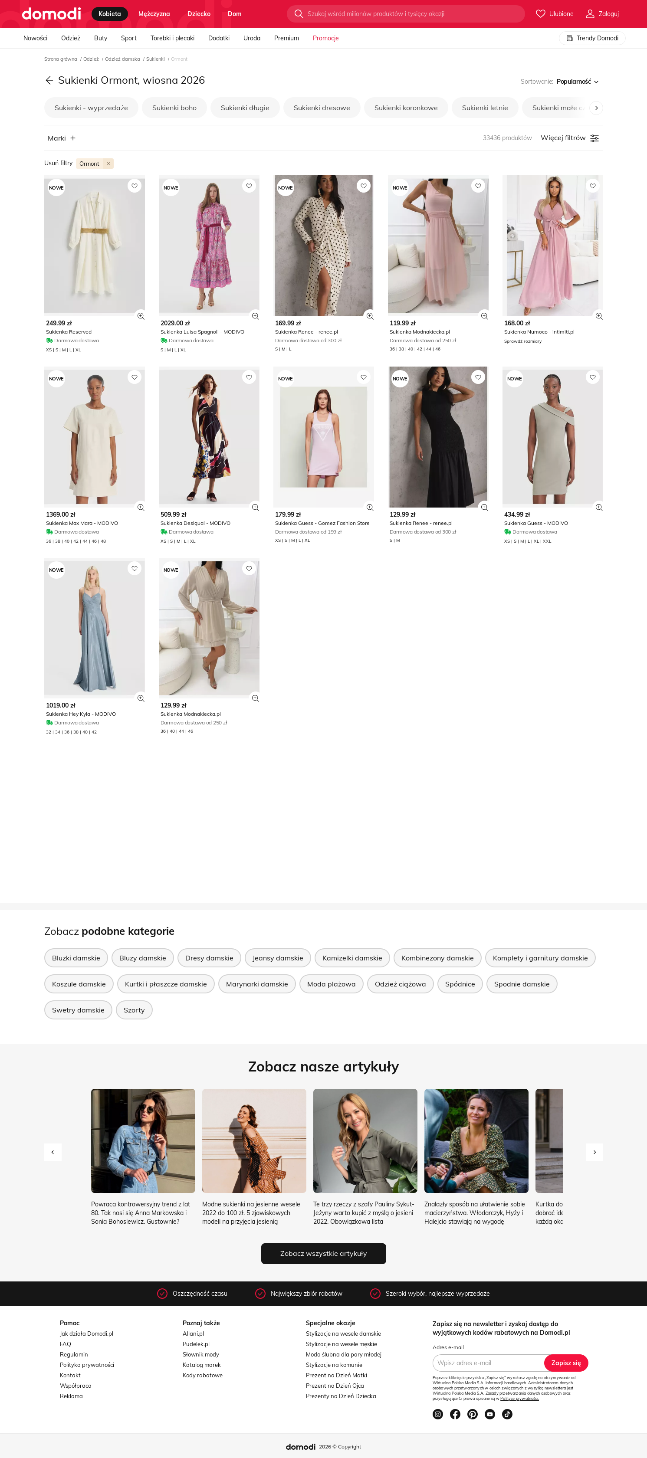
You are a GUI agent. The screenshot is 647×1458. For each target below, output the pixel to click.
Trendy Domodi (592, 38)
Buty (100, 38)
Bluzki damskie (76, 957)
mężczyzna (154, 14)
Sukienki (156, 59)
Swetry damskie (78, 1010)
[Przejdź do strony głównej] (51, 14)
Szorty (134, 1010)
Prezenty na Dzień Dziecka (341, 1395)
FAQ (65, 1343)
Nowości (35, 38)
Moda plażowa (331, 984)
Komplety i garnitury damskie (540, 957)
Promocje (326, 38)
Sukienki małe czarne (566, 107)
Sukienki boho (174, 107)
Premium (286, 38)
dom (235, 14)
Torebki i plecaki (172, 38)
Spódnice (460, 984)
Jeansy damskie (278, 957)
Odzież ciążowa (400, 984)
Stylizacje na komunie (334, 1364)
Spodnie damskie (522, 984)
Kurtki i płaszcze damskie (166, 984)
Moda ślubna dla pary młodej (343, 1354)
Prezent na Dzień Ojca (335, 1385)
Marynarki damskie (257, 984)
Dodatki (219, 38)
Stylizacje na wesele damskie (343, 1333)
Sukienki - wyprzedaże (91, 107)
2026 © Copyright (340, 1446)
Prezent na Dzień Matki (336, 1375)
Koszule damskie (79, 984)
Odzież (70, 38)
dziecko (198, 14)
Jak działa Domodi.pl (86, 1333)
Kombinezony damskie (437, 957)
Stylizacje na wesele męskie (341, 1343)
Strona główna (61, 59)
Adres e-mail (448, 1347)
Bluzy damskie (142, 957)
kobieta (110, 14)
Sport (129, 38)
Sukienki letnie (485, 107)
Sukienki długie (245, 107)
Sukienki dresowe (322, 107)
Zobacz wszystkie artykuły (323, 1253)
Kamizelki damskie (352, 957)
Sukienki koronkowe (406, 107)
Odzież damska (123, 59)
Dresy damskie (209, 957)
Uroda (251, 38)
